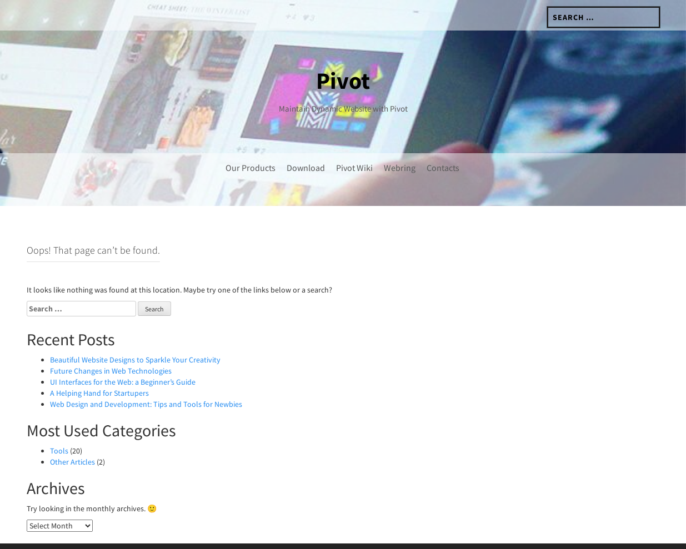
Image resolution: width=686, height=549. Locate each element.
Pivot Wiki (354, 167)
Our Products (251, 167)
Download (306, 167)
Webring (399, 167)
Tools (59, 427)
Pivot (343, 80)
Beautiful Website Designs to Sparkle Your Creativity (135, 336)
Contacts (443, 167)
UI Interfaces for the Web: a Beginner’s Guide (123, 359)
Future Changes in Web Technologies (111, 347)
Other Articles (72, 439)
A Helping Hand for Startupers (99, 370)
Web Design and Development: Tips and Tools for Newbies (146, 381)
